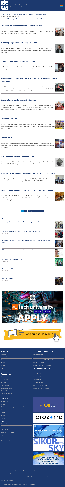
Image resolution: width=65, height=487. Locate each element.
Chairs (2, 368)
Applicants (3, 404)
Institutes (3, 362)
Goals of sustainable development (9, 441)
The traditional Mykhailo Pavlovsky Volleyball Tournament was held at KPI (21, 231)
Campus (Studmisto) (6, 385)
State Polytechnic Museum (7, 376)
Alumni (3, 415)
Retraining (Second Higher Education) (43, 359)
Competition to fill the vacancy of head (12, 268)
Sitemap (6, 474)
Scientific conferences (39, 376)
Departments (4, 359)
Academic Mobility (38, 357)
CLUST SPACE (5, 438)
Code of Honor (4, 429)
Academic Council (5, 357)
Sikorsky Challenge (6, 424)
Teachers (3, 418)
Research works (37, 379)
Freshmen (3, 409)
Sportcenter (4, 382)
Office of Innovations (6, 393)
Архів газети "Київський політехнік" (15, 14)
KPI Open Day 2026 (7, 278)
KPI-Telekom (4, 379)
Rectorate (3, 354)
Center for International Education (42, 365)
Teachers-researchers (6, 426)
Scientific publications (39, 374)
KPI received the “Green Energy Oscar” (12, 259)
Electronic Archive (38, 382)
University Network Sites (39, 371)
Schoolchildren (4, 401)
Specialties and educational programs (10, 432)
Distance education (38, 354)
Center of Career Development (8, 391)
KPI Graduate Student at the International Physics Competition (18, 250)
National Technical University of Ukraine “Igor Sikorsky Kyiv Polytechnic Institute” (19, 5)
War (2, 435)
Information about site (14, 474)
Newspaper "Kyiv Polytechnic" (41, 388)
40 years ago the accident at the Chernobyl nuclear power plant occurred (20, 222)
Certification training (38, 362)
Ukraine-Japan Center (6, 388)
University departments (7, 371)
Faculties (3, 365)
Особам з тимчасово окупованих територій (12, 407)
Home (2, 14)
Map (2, 474)
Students (3, 412)
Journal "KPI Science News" (40, 385)
